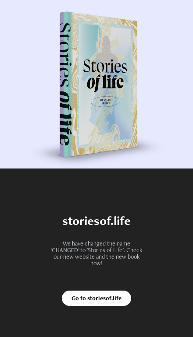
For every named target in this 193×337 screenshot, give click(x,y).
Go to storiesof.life (96, 298)
